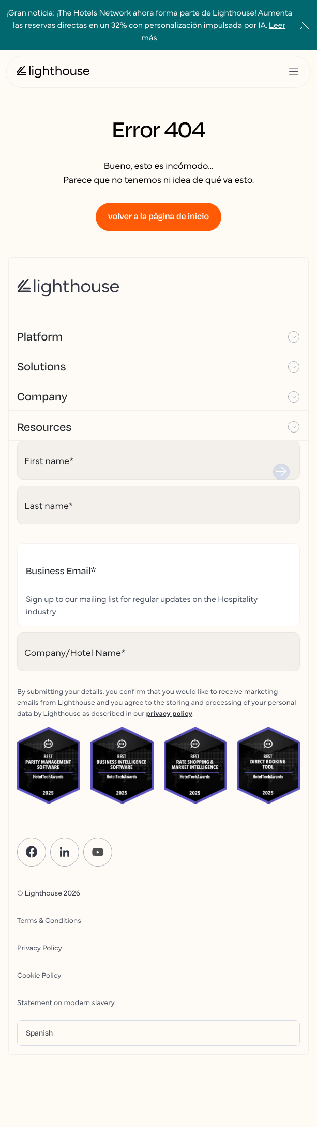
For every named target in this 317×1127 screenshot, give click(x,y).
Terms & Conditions (49, 920)
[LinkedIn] (64, 852)
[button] (158, 335)
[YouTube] (97, 852)
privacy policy (169, 712)
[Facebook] (31, 852)
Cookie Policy (39, 974)
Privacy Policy (39, 947)
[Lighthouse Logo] (53, 72)
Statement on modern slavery (66, 1002)
